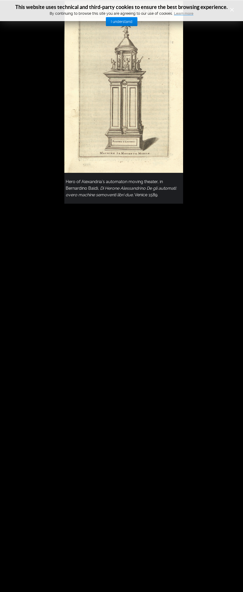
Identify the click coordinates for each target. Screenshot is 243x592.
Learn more (183, 13)
